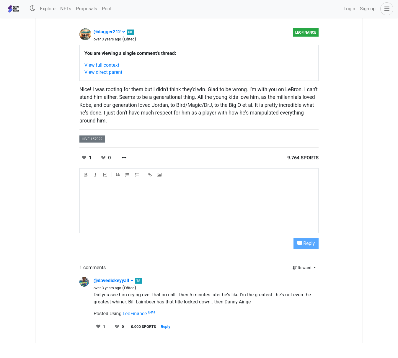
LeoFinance (305, 32)
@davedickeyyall (114, 280)
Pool (106, 9)
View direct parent (103, 72)
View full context (101, 65)
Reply (306, 243)
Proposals (86, 9)
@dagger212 (109, 32)
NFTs (65, 9)
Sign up (368, 9)
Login (349, 9)
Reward (303, 267)
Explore (48, 9)
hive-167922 (92, 139)
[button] (385, 8)
